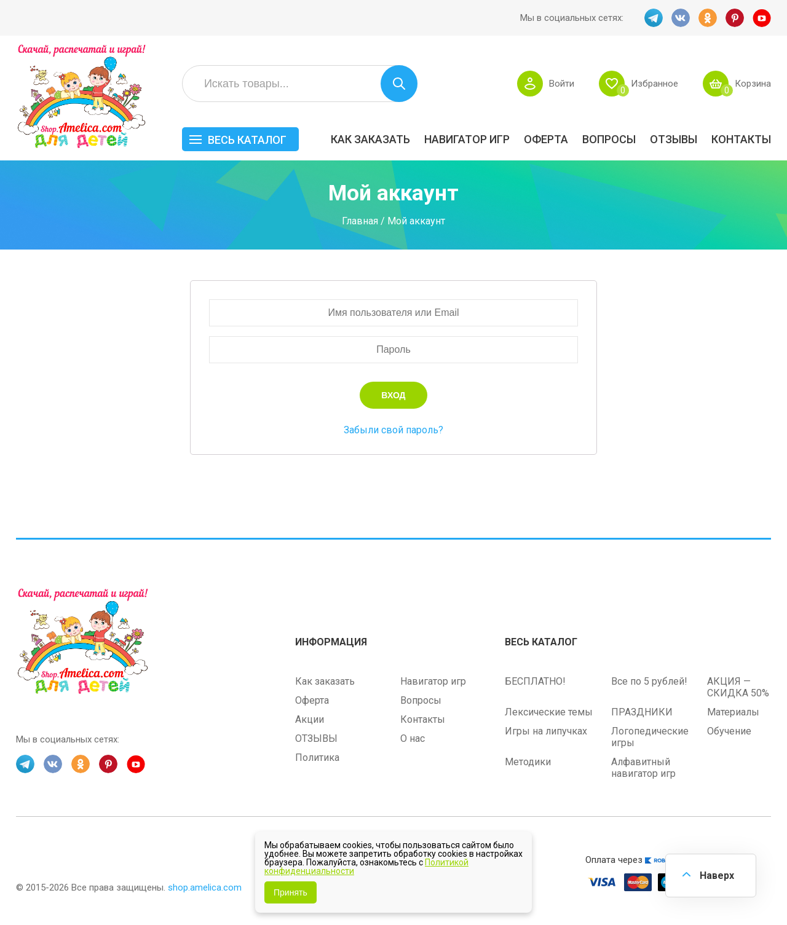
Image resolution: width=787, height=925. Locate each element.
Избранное (654, 83)
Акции (309, 719)
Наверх (717, 875)
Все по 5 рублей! (649, 681)
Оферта (546, 139)
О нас (412, 738)
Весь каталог (247, 139)
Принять (290, 892)
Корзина (753, 83)
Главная (360, 220)
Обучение (729, 731)
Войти (561, 83)
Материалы (733, 712)
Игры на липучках (546, 731)
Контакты (741, 139)
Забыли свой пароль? (393, 430)
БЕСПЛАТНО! (535, 681)
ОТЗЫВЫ (673, 139)
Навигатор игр (467, 139)
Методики (528, 762)
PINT (735, 18)
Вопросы (609, 139)
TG (653, 18)
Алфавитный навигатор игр (643, 767)
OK (707, 18)
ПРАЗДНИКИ (642, 712)
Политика (317, 757)
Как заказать (370, 139)
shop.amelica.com (205, 887)
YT (762, 18)
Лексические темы (549, 712)
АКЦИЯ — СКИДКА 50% (738, 687)
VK (680, 18)
